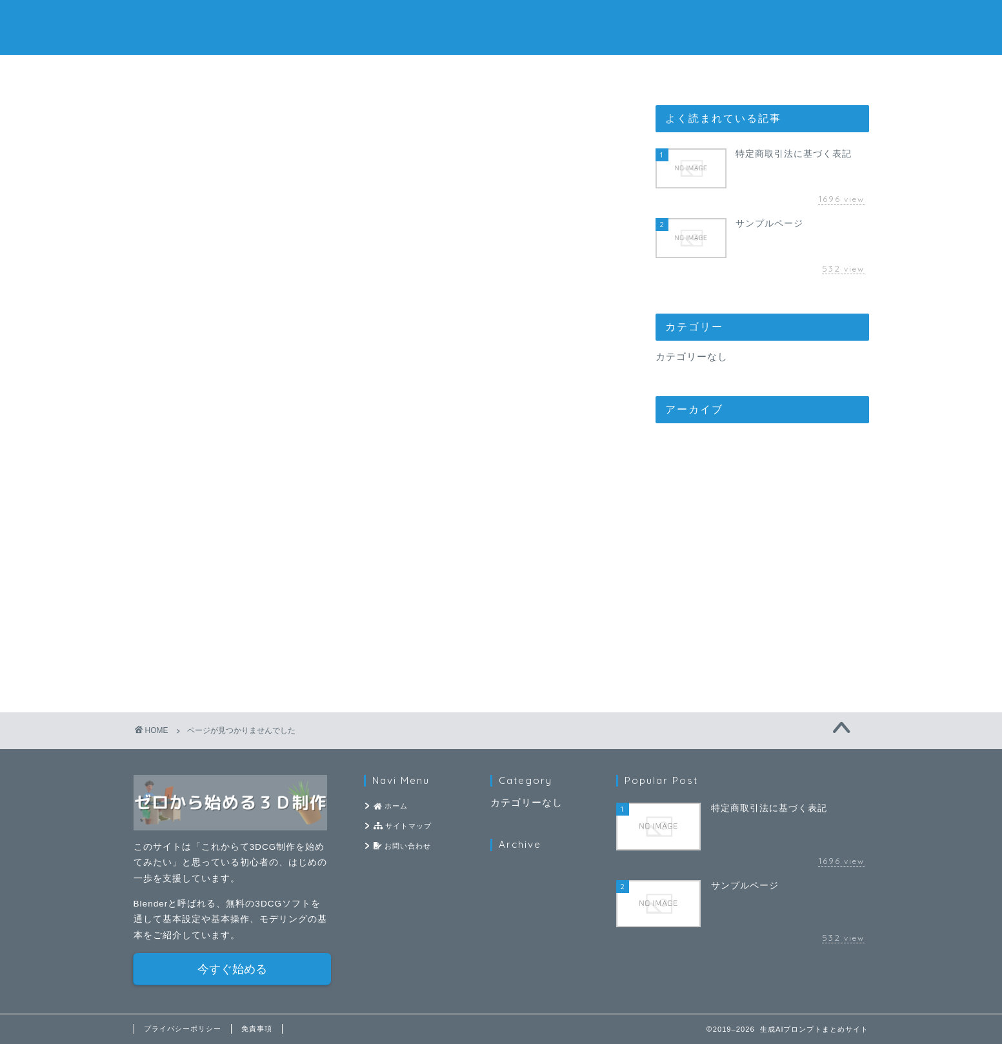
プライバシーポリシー (182, 1028)
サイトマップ (501, 72)
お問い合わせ (656, 72)
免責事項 (256, 1028)
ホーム (345, 72)
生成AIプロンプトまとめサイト (501, 26)
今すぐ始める (232, 969)
